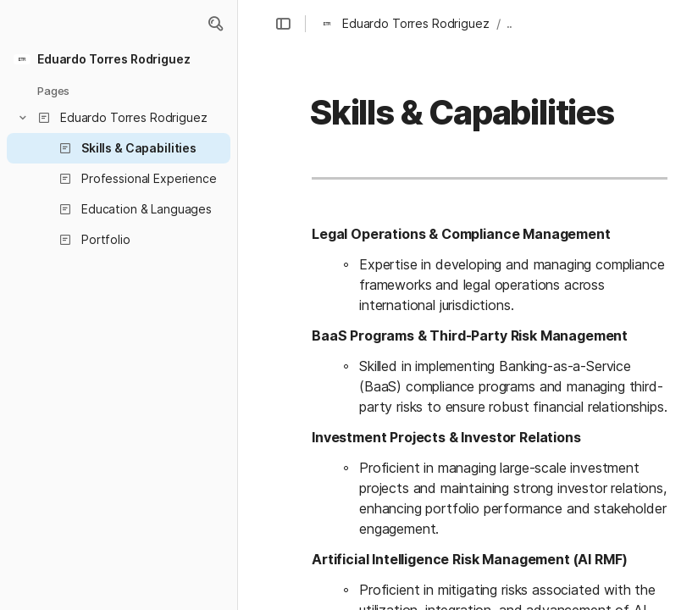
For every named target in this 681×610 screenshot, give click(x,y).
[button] (215, 24)
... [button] (512, 23)
